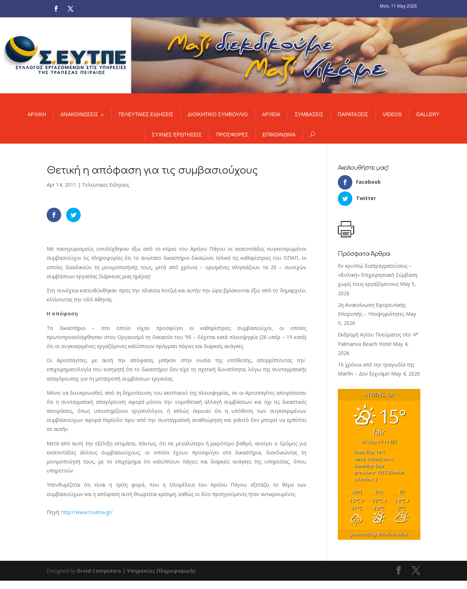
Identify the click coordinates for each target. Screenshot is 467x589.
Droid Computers (99, 570)
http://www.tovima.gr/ (86, 512)
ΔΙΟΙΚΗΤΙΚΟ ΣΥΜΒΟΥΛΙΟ (217, 114)
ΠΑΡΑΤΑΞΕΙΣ (353, 114)
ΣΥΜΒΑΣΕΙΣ (309, 114)
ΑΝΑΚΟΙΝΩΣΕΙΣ (79, 114)
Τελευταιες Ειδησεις (105, 184)
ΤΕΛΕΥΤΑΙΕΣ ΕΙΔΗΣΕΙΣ (145, 114)
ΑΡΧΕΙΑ (271, 114)
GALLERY (428, 114)
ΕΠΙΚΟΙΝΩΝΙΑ (279, 134)
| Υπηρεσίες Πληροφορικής (159, 570)
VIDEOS (392, 114)
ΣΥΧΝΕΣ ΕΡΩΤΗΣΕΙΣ (177, 134)
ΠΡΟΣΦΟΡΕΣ (232, 134)
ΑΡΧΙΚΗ (36, 114)
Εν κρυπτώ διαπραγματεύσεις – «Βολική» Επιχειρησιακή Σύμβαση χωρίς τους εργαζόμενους (377, 274)
